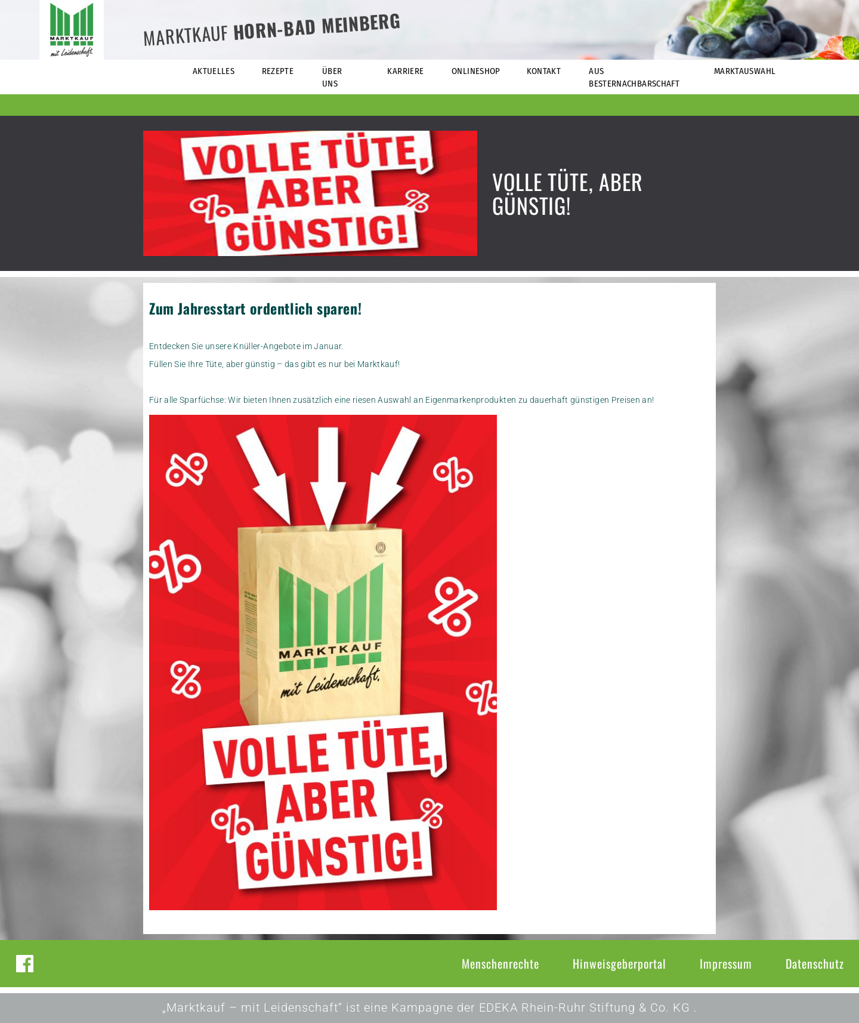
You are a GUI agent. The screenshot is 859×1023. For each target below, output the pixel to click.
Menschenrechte (500, 963)
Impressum (726, 963)
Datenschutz (815, 963)
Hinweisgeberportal (619, 963)
